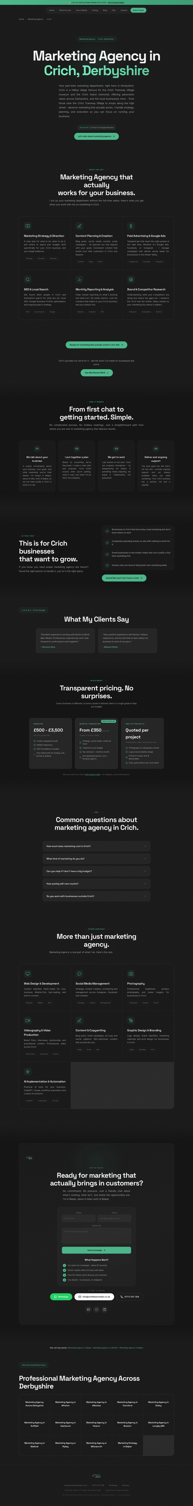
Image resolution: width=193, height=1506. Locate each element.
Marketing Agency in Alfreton (105, 1351)
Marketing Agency (35, 19)
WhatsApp (113, 1489)
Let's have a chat (92, 778)
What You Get (65, 10)
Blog (105, 10)
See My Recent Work (97, 372)
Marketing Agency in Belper (131, 1351)
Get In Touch (138, 10)
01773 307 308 (98, 1489)
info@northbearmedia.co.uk (75, 1489)
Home (51, 10)
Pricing (95, 10)
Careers (124, 10)
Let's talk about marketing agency (96, 137)
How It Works (81, 10)
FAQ (113, 10)
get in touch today (116, 2)
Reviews (125, 1489)
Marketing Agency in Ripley (79, 1351)
